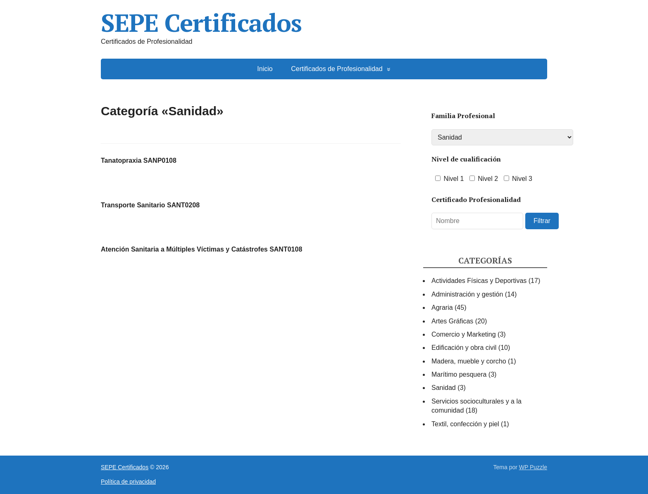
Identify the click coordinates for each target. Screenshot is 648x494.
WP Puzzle (533, 467)
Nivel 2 (483, 178)
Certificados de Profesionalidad (336, 68)
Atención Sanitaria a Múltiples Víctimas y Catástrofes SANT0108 (201, 249)
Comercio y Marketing (463, 334)
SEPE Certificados (201, 22)
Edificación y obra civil (463, 347)
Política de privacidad (128, 481)
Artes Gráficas (452, 321)
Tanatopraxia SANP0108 (138, 160)
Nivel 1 (449, 178)
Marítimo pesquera (458, 374)
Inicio (264, 68)
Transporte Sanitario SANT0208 (150, 205)
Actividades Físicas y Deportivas (478, 280)
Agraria (442, 307)
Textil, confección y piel (465, 424)
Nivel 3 (518, 178)
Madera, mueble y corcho (468, 361)
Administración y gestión (467, 294)
